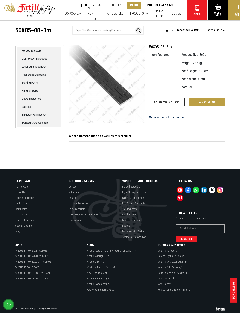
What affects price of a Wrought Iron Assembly (111, 251)
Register (186, 239)
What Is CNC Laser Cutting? (172, 262)
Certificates (21, 209)
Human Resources (25, 220)
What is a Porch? (95, 262)
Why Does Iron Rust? (97, 273)
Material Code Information (166, 117)
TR (78, 5)
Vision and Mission (24, 198)
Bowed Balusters (31, 99)
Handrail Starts (30, 91)
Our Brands (21, 214)
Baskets (26, 107)
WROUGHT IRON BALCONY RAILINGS (33, 262)
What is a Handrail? (168, 278)
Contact (177, 13)
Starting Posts (30, 83)
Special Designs (159, 14)
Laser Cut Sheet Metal (34, 67)
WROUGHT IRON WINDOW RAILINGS (33, 256)
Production (138, 13)
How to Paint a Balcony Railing (174, 289)
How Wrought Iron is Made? (101, 289)
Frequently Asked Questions (84, 214)
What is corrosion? (167, 251)
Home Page (21, 186)
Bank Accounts (77, 209)
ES (120, 5)
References (74, 192)
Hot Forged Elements (34, 75)
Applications (115, 13)
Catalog (73, 198)
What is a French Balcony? (101, 267)
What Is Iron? (165, 284)
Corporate (71, 13)
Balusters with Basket (34, 115)
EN (85, 5)
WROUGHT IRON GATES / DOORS (31, 278)
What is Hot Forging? (98, 278)
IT (113, 5)
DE (106, 5)
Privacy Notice (76, 220)
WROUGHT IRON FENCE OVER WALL (33, 273)
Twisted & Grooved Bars (35, 123)
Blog (134, 5)
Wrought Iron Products (94, 13)
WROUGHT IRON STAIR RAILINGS (31, 251)
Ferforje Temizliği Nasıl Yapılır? (173, 273)
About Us (20, 192)
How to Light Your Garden (171, 256)
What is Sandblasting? (98, 284)
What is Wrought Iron (98, 256)
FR (92, 5)
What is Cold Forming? (170, 267)
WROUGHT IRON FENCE (27, 267)
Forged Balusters (31, 51)
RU (99, 5)
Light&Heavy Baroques (34, 59)
